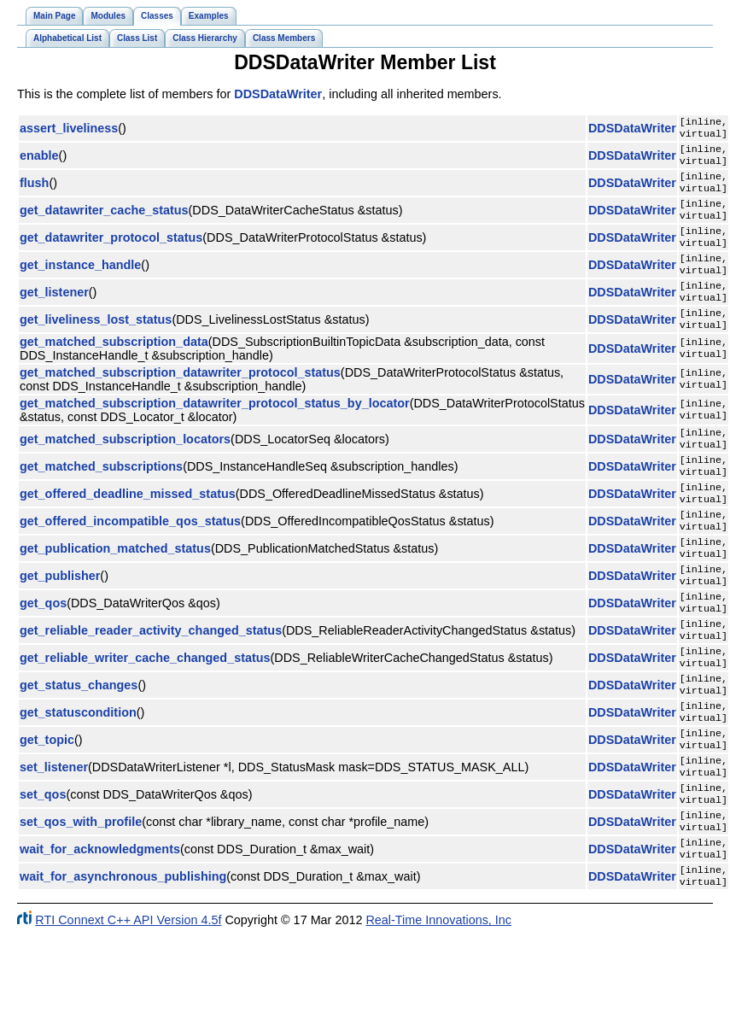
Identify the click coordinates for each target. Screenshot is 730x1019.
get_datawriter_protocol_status (111, 253)
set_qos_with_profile (81, 898)
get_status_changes (78, 745)
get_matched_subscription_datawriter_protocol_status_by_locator (215, 430)
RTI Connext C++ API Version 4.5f (128, 1005)
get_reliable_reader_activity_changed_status (151, 683)
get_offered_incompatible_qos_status (130, 560)
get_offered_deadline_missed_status (128, 529)
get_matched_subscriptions (101, 499)
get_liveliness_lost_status (96, 345)
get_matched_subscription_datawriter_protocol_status (180, 400)
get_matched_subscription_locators (125, 468)
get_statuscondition (78, 775)
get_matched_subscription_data (114, 369)
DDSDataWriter (278, 94)
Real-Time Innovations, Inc (438, 1005)
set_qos (43, 868)
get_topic (47, 806)
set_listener (54, 837)
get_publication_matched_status (115, 591)
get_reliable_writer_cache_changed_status (145, 714)
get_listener (54, 314)
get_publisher (60, 622)
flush (34, 191)
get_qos (43, 652)
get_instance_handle (80, 283)
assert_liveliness (69, 130)
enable (39, 160)
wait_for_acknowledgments (100, 929)
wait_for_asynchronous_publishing (123, 960)
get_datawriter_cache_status (104, 222)
